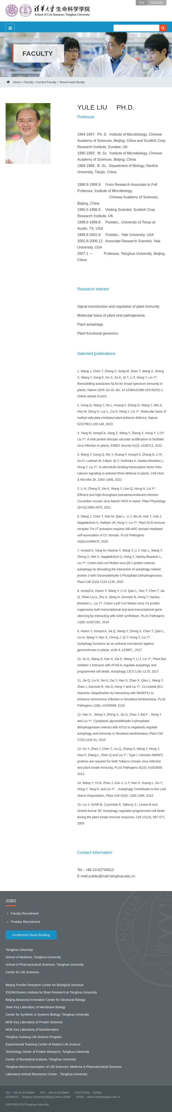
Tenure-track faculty (72, 82)
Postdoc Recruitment (23, 922)
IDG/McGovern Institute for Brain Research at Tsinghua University (51, 992)
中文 (141, 2)
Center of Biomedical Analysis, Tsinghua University (41, 1059)
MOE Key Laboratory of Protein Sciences (34, 1022)
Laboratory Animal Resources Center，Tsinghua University (46, 1074)
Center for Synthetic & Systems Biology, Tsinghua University (47, 1014)
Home (17, 82)
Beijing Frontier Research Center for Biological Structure (45, 985)
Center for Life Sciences (22, 972)
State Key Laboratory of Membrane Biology (36, 1007)
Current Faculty (46, 82)
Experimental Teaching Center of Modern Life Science (43, 1044)
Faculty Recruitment (22, 913)
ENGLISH (157, 2)
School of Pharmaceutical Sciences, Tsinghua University (45, 964)
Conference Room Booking (31, 935)
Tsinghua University (19, 950)
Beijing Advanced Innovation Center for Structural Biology (45, 1000)
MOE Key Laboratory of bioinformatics (32, 1029)
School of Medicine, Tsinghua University (33, 957)
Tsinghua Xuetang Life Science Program (34, 1037)
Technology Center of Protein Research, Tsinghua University (47, 1052)
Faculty (28, 82)
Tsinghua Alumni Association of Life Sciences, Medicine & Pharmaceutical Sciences (64, 1067)
